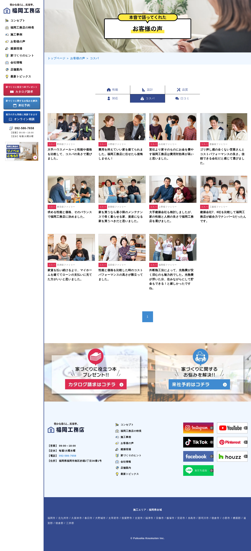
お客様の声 (77, 58)
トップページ (56, 58)
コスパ (94, 58)
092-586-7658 (67, 455)
